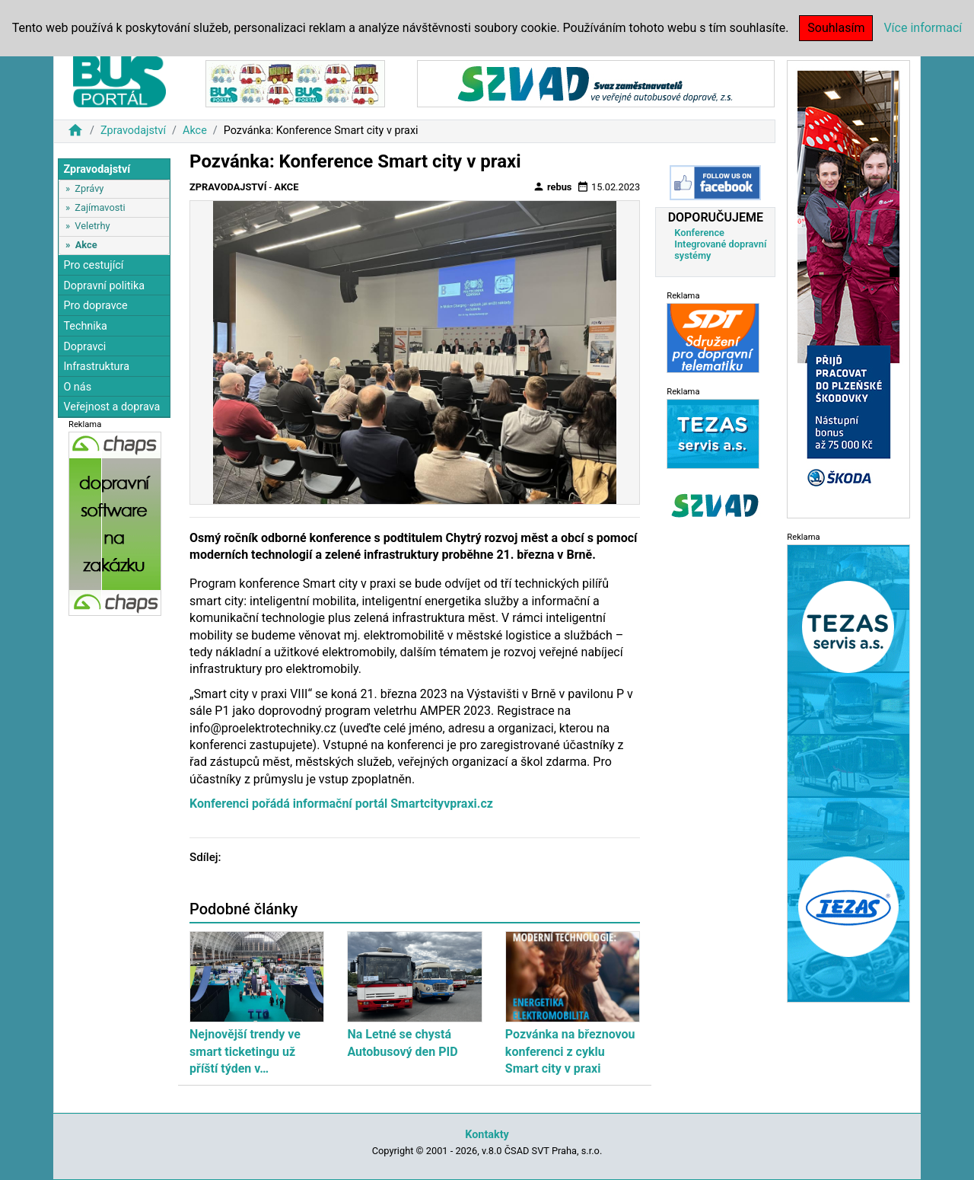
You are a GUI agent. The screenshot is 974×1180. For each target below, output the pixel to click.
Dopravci (84, 346)
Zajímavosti (100, 207)
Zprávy (89, 188)
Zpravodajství (133, 130)
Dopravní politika (104, 285)
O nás (77, 387)
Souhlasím (835, 28)
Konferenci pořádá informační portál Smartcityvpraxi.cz (341, 803)
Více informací (922, 28)
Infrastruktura (96, 366)
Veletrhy (92, 225)
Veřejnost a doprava (111, 406)
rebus (552, 186)
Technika (85, 326)
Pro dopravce (95, 305)
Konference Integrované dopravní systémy (720, 244)
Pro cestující (93, 265)
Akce (195, 130)
